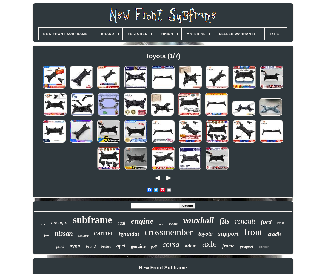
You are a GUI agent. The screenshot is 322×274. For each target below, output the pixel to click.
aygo (75, 246)
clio (43, 224)
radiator (83, 235)
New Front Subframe (163, 267)
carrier (103, 233)
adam (191, 246)
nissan (64, 233)
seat (161, 224)
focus (173, 223)
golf (154, 246)
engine (142, 220)
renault (245, 221)
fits (224, 221)
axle (209, 244)
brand (91, 246)
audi (121, 223)
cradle (275, 234)
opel (121, 246)
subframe (92, 220)
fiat (46, 235)
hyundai (129, 233)
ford (266, 221)
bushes (106, 246)
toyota (205, 234)
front (253, 232)
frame (228, 246)
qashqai (59, 222)
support (228, 233)
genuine (138, 246)
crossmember (169, 232)
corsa (171, 244)
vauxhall (198, 220)
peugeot (246, 246)
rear (280, 222)
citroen (263, 247)
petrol (60, 247)
